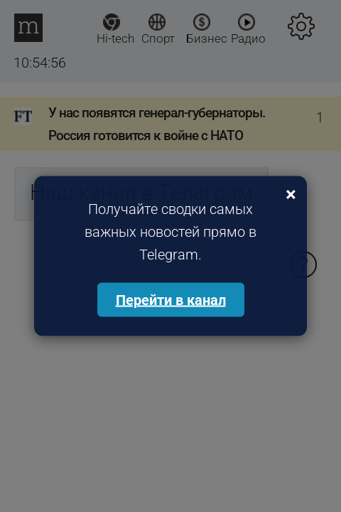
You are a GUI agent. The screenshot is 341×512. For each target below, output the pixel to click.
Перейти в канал (171, 300)
